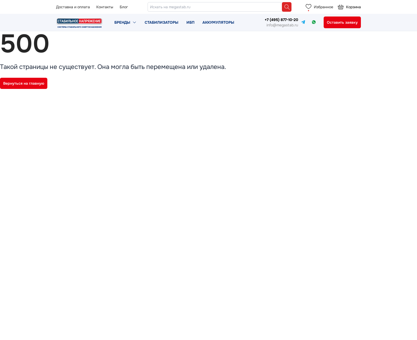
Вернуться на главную (23, 83)
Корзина (349, 7)
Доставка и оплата (73, 7)
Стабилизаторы (161, 22)
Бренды (122, 22)
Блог (124, 7)
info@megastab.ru (282, 25)
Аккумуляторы (218, 22)
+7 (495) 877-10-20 (281, 19)
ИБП (190, 22)
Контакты (104, 7)
